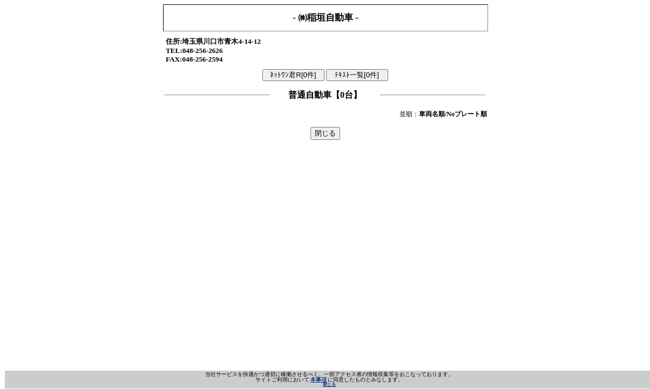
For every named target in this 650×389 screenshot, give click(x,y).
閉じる (329, 384)
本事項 (318, 380)
